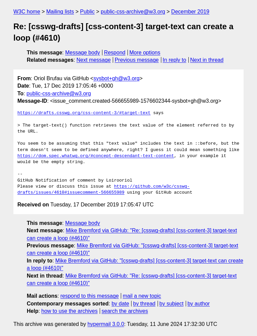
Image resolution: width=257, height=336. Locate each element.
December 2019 (190, 11)
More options (145, 52)
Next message (94, 60)
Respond (114, 52)
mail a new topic (142, 296)
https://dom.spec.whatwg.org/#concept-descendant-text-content (95, 156)
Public (87, 11)
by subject (171, 303)
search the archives (125, 311)
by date (120, 303)
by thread (144, 303)
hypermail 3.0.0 (105, 324)
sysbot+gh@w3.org (116, 78)
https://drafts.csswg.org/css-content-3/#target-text (84, 113)
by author (198, 303)
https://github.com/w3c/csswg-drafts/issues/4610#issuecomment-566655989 (103, 190)
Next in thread (207, 60)
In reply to (174, 60)
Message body (82, 52)
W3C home (26, 11)
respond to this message (89, 296)
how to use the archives (69, 311)
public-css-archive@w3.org (133, 11)
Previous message (137, 60)
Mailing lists (60, 11)
